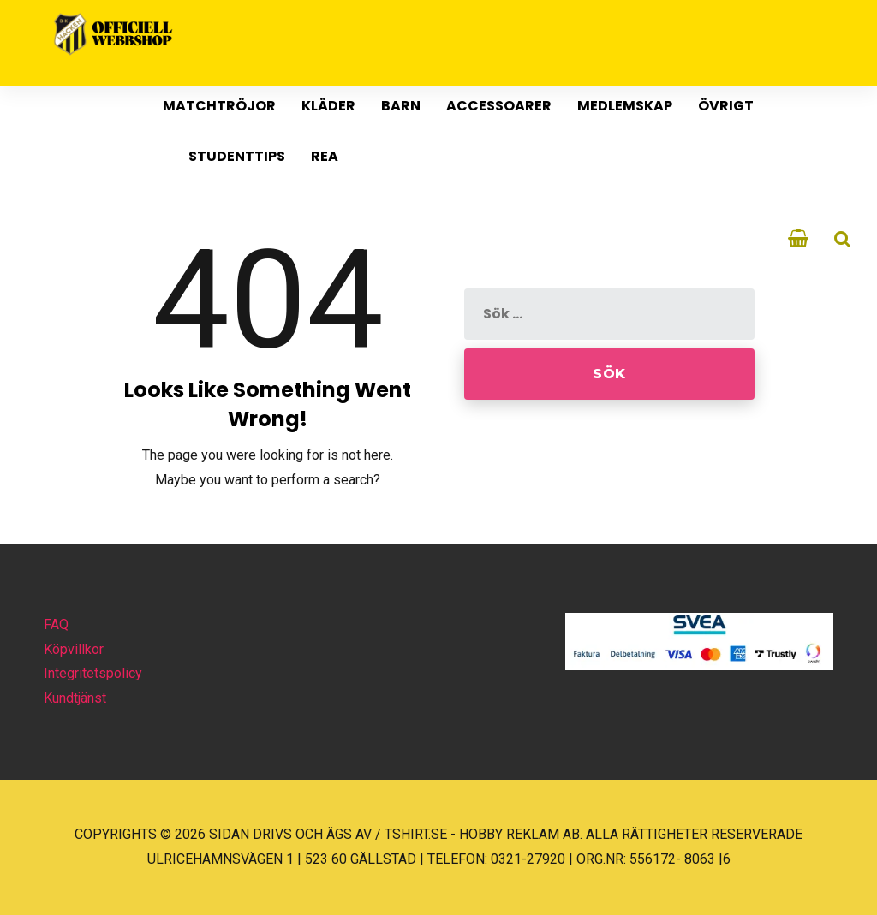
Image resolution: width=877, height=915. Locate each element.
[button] (34, 880)
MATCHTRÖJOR (219, 106)
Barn (401, 106)
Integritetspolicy (93, 673)
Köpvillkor (74, 649)
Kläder (328, 106)
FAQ (56, 624)
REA (324, 156)
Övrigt (726, 106)
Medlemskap (624, 106)
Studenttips (236, 156)
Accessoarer (499, 106)
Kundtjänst (75, 698)
